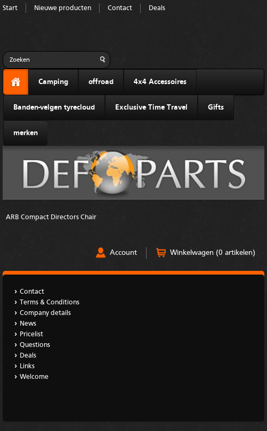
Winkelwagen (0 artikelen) (212, 252)
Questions (35, 345)
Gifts (216, 107)
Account (123, 252)
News (28, 323)
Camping (53, 82)
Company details (45, 313)
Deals (157, 8)
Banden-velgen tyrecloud (54, 107)
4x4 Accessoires (160, 82)
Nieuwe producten (62, 8)
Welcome (34, 377)
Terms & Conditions (49, 302)
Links (27, 366)
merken (25, 133)
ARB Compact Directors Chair (51, 217)
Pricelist (31, 334)
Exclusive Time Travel (151, 107)
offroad (101, 82)
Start (10, 8)
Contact (120, 8)
